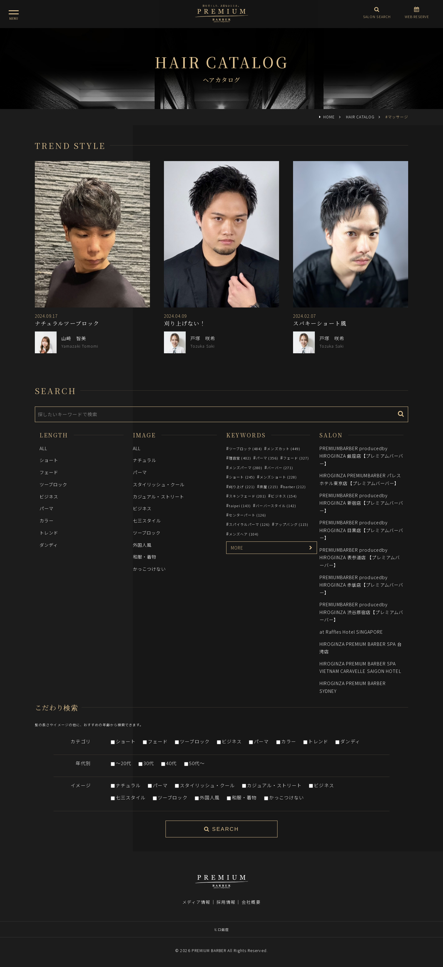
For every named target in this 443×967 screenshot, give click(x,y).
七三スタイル (147, 520)
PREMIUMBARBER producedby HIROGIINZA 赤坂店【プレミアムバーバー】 (361, 585)
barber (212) (294, 486)
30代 (148, 763)
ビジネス (49, 496)
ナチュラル (144, 460)
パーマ (47, 508)
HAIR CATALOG (360, 116)
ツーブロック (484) (245, 448)
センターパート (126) (247, 514)
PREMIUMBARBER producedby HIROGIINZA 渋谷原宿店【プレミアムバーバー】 (361, 612)
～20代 (123, 763)
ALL (43, 448)
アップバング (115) (292, 524)
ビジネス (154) (284, 495)
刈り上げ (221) (242, 486)
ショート (49, 460)
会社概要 (251, 902)
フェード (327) (296, 457)
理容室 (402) (240, 457)
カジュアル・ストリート (158, 496)
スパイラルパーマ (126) (249, 524)
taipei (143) (240, 505)
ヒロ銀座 (221, 929)
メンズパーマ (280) (245, 467)
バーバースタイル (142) (276, 505)
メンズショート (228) (278, 476)
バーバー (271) (280, 467)
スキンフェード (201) (247, 495)
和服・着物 (144, 556)
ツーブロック (54, 484)
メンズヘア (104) (244, 533)
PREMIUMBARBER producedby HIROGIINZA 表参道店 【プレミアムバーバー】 (359, 557)
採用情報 (226, 902)
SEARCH (221, 829)
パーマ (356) (267, 457)
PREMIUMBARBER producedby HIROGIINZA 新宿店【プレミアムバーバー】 (361, 503)
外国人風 (142, 544)
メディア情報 (196, 902)
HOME (329, 116)
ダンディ (49, 544)
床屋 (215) (269, 486)
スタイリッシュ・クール (158, 484)
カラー (47, 520)
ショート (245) (242, 476)
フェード (49, 472)
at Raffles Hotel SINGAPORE (351, 631)
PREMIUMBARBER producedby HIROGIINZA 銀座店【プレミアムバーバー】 (361, 456)
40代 (171, 763)
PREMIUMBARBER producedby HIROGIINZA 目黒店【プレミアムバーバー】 (361, 530)
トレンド (49, 532)
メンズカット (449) (283, 448)
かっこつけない (149, 568)
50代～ (197, 763)
